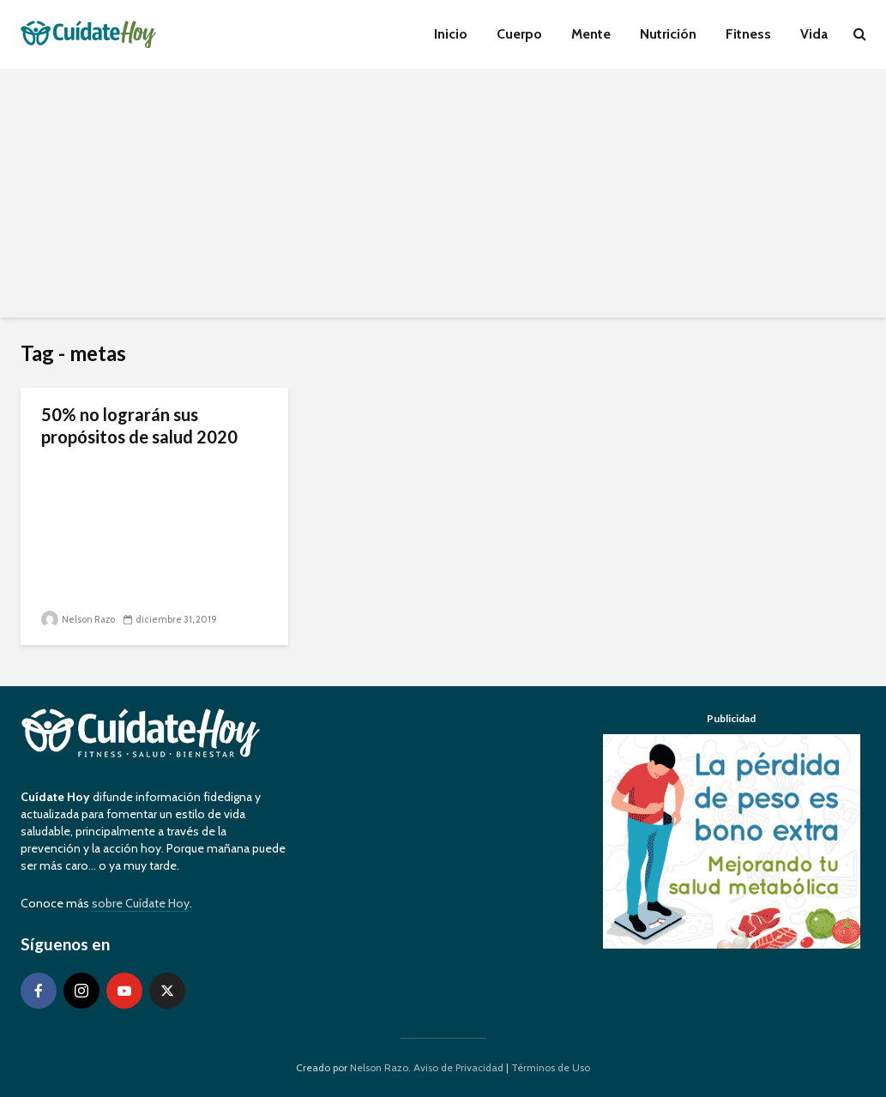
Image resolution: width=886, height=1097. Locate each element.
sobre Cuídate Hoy (141, 903)
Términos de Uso (550, 1067)
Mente (591, 34)
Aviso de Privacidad (458, 1067)
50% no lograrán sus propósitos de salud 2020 (139, 425)
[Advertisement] (443, 197)
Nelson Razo (78, 619)
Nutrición (668, 34)
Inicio (450, 34)
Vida (814, 34)
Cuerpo (519, 34)
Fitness (748, 34)
